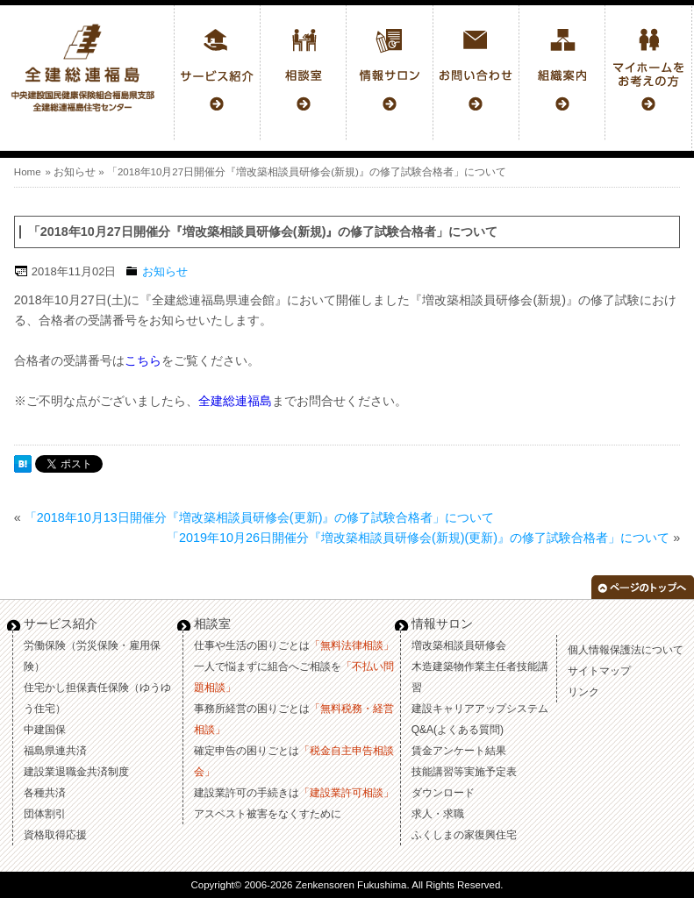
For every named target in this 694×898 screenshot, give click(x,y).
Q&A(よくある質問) (457, 729)
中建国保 (45, 729)
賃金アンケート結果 (458, 751)
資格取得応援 (55, 835)
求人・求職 (437, 814)
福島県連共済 (55, 751)
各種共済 (45, 793)
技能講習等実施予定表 (464, 772)
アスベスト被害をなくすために (267, 814)
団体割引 (45, 814)
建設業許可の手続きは (294, 793)
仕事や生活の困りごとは (294, 645)
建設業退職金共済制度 (76, 772)
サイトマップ (599, 671)
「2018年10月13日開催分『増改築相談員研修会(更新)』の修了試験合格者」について (260, 517)
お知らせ (75, 172)
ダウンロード (443, 793)
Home (27, 172)
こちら (143, 360)
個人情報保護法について (625, 650)
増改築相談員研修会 (458, 645)
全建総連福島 (235, 401)
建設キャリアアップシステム (479, 708)
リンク (583, 692)
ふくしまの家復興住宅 (464, 835)
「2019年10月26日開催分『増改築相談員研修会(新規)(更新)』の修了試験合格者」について (418, 538)
